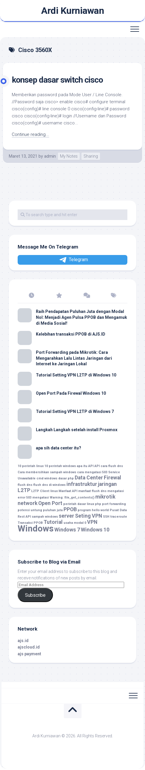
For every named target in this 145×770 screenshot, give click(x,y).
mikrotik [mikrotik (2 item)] (105, 497)
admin (50, 156)
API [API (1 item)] (97, 466)
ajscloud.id (29, 647)
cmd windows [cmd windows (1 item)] (46, 478)
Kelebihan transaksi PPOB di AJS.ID (70, 334)
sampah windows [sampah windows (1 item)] (45, 517)
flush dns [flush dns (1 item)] (25, 485)
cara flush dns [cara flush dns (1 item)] (112, 466)
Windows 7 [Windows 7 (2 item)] (67, 530)
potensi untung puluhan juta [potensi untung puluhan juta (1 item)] (40, 510)
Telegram (73, 260)
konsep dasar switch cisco (57, 80)
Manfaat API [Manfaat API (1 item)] (68, 491)
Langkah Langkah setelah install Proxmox (76, 429)
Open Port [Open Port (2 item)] (50, 503)
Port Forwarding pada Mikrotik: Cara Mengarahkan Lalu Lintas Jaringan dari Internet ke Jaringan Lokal (74, 358)
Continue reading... (30, 134)
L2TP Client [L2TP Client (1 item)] (40, 491)
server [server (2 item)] (66, 516)
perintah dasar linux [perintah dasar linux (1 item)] (78, 504)
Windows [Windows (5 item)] (36, 529)
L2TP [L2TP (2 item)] (24, 490)
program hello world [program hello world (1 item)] (93, 510)
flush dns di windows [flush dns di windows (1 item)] (49, 485)
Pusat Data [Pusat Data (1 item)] (118, 510)
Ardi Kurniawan (72, 10)
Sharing (91, 156)
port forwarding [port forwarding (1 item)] (114, 504)
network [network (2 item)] (27, 503)
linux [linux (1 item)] (54, 491)
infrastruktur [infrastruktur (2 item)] (81, 484)
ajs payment (29, 653)
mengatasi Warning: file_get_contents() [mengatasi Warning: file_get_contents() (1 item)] (63, 497)
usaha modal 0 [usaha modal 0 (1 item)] (75, 523)
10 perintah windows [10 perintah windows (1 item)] (60, 466)
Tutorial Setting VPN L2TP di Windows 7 (75, 411)
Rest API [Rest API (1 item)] (24, 517)
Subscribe (35, 595)
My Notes (69, 156)
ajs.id (23, 640)
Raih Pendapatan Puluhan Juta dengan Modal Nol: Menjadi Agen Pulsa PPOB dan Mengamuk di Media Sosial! (81, 317)
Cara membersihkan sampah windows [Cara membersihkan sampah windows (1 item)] (47, 472)
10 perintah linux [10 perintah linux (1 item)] (31, 466)
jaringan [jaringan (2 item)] (107, 484)
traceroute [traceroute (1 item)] (118, 517)
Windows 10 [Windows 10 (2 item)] (95, 530)
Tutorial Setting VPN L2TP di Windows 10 (76, 375)
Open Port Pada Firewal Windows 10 (71, 393)
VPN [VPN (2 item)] (92, 522)
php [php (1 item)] (98, 504)
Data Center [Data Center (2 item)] (89, 478)
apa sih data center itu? (58, 448)
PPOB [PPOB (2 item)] (70, 509)
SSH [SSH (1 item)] (106, 517)
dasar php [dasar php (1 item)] (66, 478)
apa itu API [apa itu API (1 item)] (85, 466)
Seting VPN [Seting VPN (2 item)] (88, 516)
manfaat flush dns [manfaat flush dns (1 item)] (92, 491)
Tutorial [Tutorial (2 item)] (53, 522)
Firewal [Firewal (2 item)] (112, 478)
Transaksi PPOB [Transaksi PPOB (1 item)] (30, 523)
